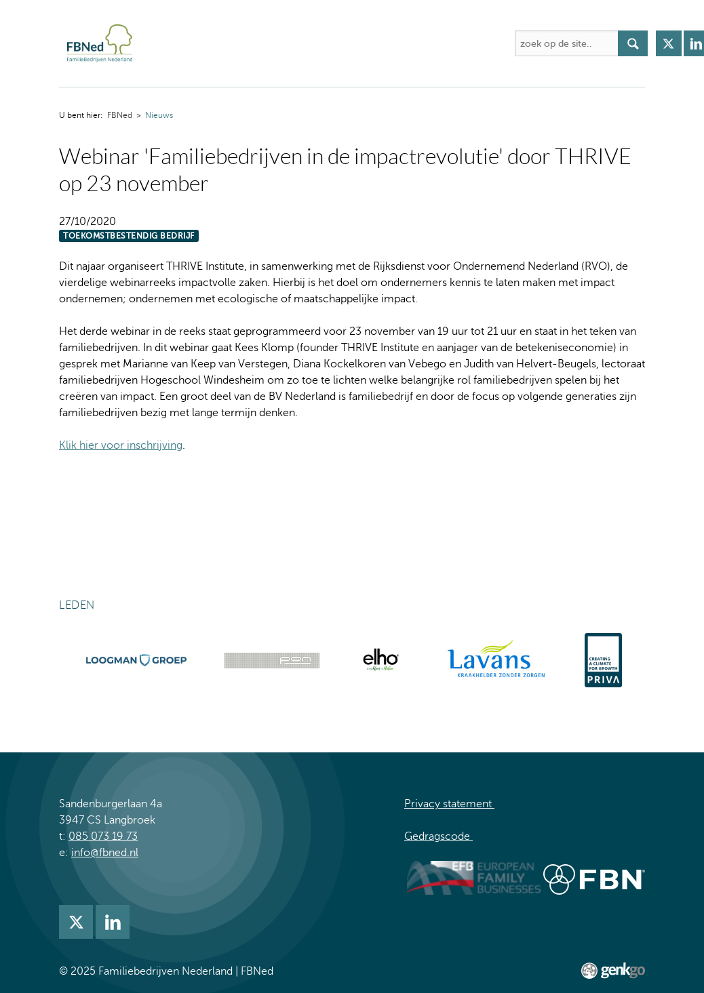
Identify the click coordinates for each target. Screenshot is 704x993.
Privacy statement (449, 804)
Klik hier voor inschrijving (120, 445)
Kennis (429, 43)
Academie (366, 43)
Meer (480, 43)
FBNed (156, 43)
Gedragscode (438, 836)
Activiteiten (292, 43)
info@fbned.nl (104, 853)
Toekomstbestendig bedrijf (129, 236)
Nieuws (159, 115)
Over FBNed (213, 43)
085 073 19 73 (103, 836)
